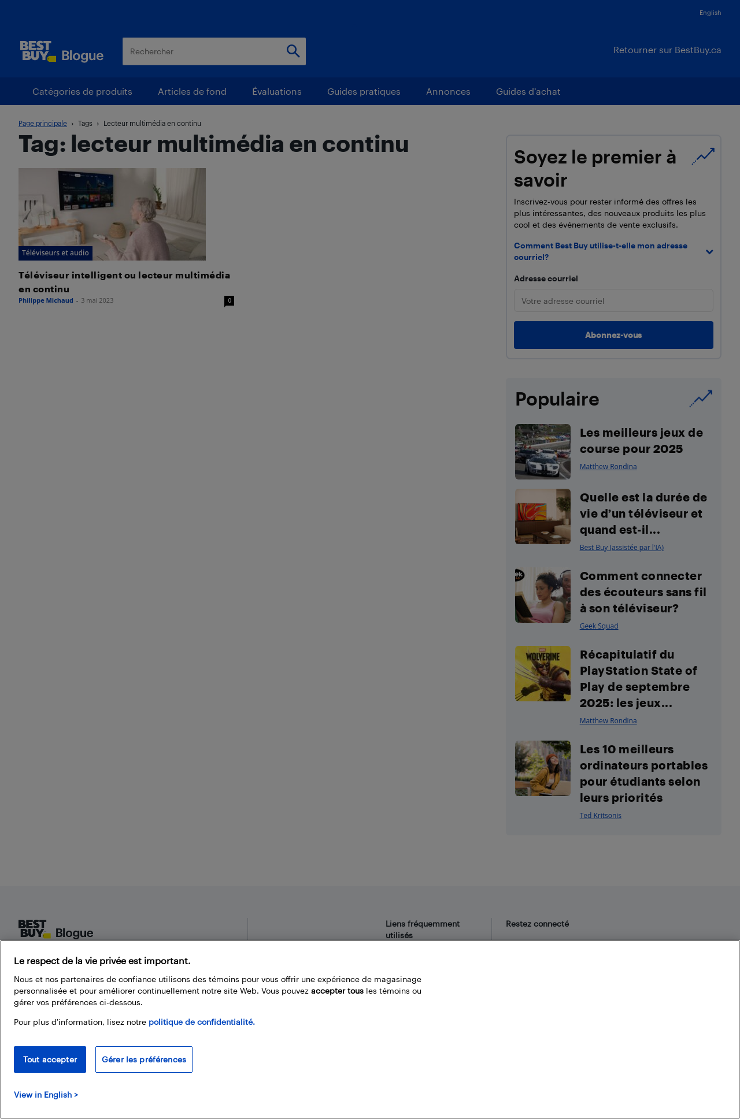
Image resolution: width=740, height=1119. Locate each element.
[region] (370, 1029)
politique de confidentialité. (202, 1022)
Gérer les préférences (144, 1059)
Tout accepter (50, 1059)
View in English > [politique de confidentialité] (46, 1094)
